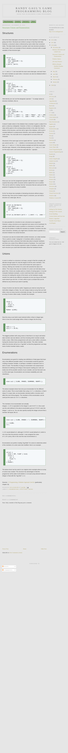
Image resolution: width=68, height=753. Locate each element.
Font (50, 138)
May (54, 71)
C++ (50, 112)
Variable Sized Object (55, 221)
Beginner (51, 108)
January (55, 82)
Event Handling (53, 214)
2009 (52, 85)
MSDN (51, 163)
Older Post (43, 549)
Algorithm (52, 101)
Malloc (51, 165)
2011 (52, 42)
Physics (51, 177)
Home (24, 549)
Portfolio (17, 21)
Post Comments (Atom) (16, 552)
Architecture (52, 103)
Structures (23, 489)
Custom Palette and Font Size (57, 216)
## (50, 94)
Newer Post (5, 549)
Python (51, 184)
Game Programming (54, 149)
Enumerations (14, 489)
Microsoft (51, 168)
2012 (52, 40)
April (54, 74)
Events (51, 131)
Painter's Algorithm (54, 218)
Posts (5, 566)
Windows (51, 195)
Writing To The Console (55, 211)
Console (51, 119)
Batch (50, 105)
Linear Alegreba (53, 158)
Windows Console (54, 198)
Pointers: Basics (56, 59)
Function (51, 140)
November (56, 47)
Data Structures (53, 122)
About (33, 21)
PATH (50, 170)
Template (51, 188)
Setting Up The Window (55, 209)
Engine (51, 126)
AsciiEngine (52, 223)
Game (50, 142)
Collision (51, 115)
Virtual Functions (53, 193)
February (55, 79)
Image (50, 156)
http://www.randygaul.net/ (56, 31)
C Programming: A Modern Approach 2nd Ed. (21, 482)
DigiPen (51, 124)
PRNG (51, 172)
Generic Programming (55, 152)
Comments (7, 570)
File (50, 135)
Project (51, 182)
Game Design (52, 145)
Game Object (52, 147)
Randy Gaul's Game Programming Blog (34, 10)
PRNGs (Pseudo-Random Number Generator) (57, 66)
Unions (30, 489)
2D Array (51, 96)
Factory (51, 133)
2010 (52, 45)
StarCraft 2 (26, 21)
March (55, 76)
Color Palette (52, 117)
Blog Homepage (8, 21)
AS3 (50, 99)
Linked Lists (52, 161)
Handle (51, 154)
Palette (51, 175)
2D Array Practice (57, 61)
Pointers (51, 179)
